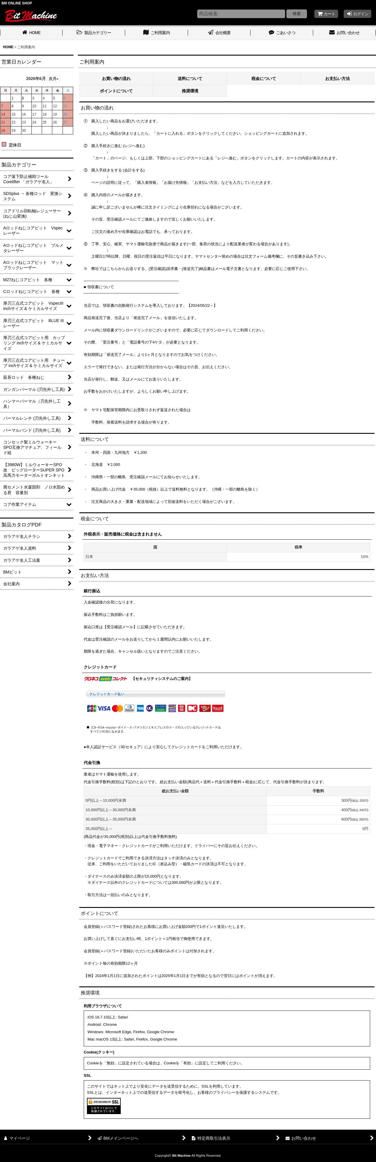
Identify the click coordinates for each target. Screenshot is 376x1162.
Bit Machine (181, 1155)
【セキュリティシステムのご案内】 (161, 678)
